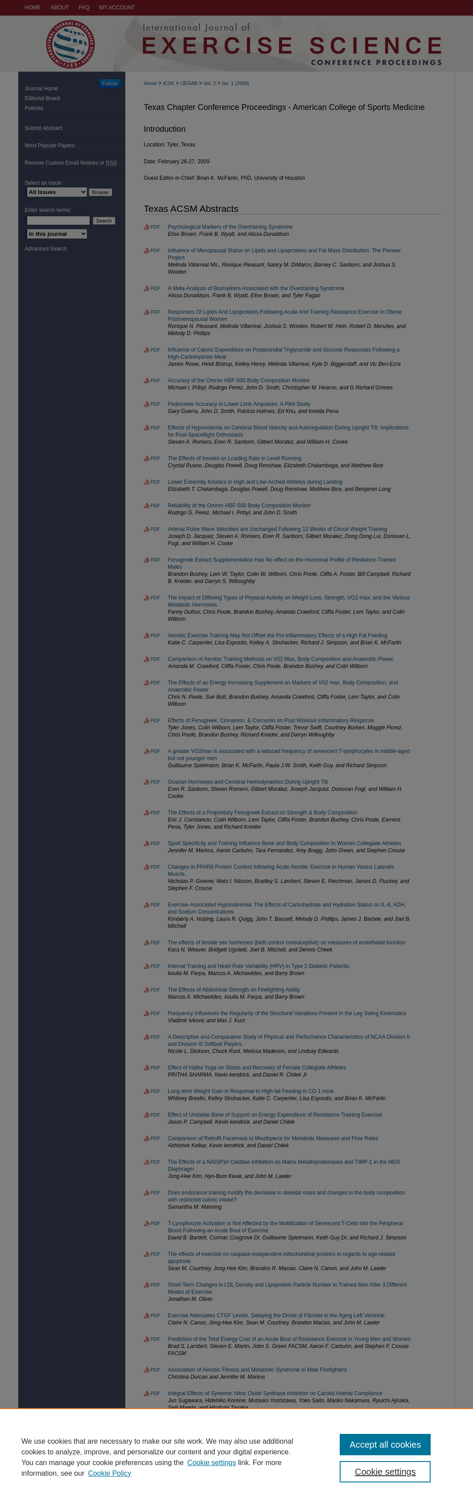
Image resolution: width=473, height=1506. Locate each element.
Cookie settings (211, 1462)
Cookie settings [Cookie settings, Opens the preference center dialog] (385, 1472)
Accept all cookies (385, 1444)
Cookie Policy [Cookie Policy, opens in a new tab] (109, 1473)
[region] (236, 1457)
